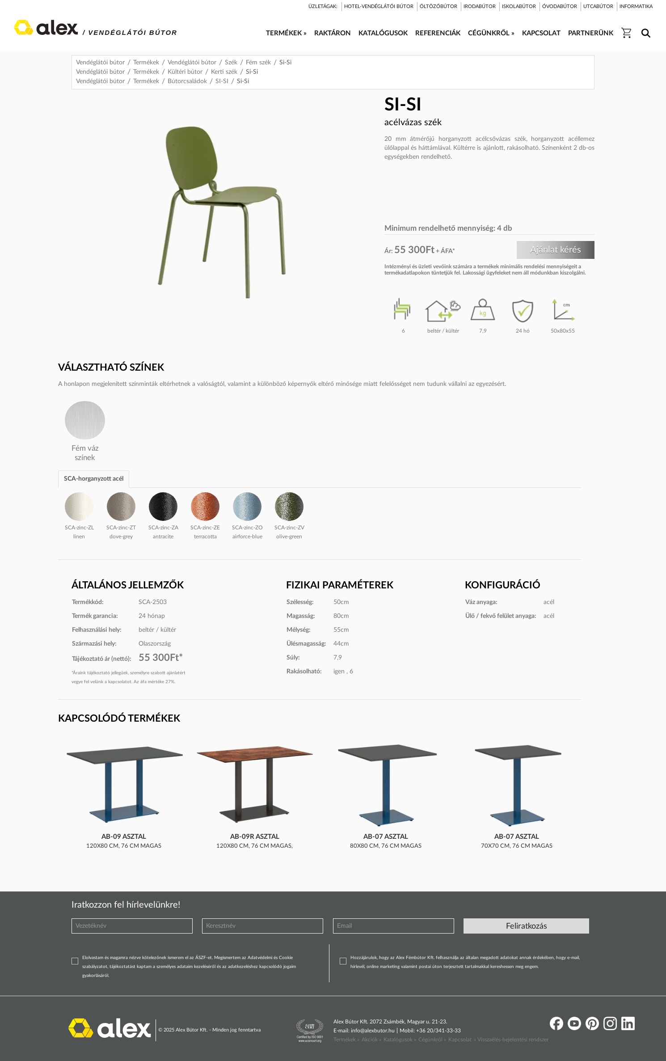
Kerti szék (224, 72)
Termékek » (346, 1039)
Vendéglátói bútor (100, 62)
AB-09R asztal (254, 836)
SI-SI (221, 81)
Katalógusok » (400, 1039)
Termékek (146, 62)
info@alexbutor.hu (373, 1030)
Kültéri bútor (185, 72)
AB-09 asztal (123, 836)
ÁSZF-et (203, 957)
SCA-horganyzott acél (93, 479)
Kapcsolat (460, 1039)
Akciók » (371, 1039)
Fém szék (258, 62)
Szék (231, 62)
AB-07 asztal (385, 836)
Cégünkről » (432, 1039)
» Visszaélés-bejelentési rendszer (511, 1039)
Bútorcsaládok (187, 81)
